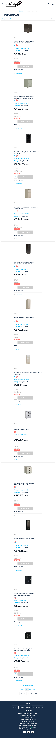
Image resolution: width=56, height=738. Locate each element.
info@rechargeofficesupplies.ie (28, 725)
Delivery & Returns (25, 707)
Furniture (27, 11)
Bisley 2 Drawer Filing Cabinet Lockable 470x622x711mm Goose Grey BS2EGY (24, 97)
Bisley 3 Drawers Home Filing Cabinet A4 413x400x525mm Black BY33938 (24, 649)
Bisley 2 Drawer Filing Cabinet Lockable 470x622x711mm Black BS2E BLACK (24, 42)
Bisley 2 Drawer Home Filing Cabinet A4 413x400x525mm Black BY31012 (24, 594)
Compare (18, 73)
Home (21, 11)
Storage (34, 11)
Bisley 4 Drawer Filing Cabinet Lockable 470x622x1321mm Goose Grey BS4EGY (24, 318)
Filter (52, 19)
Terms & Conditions (37, 707)
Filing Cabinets (24, 50)
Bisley (15, 37)
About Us (15, 707)
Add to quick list (18, 69)
